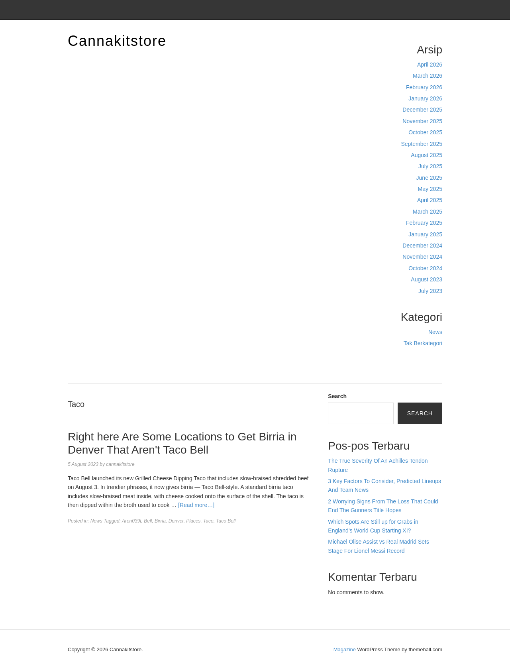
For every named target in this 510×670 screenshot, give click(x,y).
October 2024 (425, 268)
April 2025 (429, 200)
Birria (160, 521)
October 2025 (425, 132)
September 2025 (421, 144)
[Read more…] (196, 505)
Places (193, 521)
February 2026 (424, 87)
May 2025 (430, 189)
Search (337, 396)
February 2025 (424, 223)
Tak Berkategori (423, 343)
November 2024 (422, 256)
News (435, 332)
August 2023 (426, 279)
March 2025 (427, 211)
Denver (176, 521)
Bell (148, 521)
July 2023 (430, 291)
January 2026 (425, 98)
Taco (208, 521)
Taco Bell (225, 521)
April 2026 (429, 64)
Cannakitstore (117, 41)
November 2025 (422, 121)
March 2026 (427, 76)
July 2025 (430, 166)
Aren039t (131, 521)
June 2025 (429, 178)
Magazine (344, 649)
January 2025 (425, 234)
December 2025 (422, 109)
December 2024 (422, 245)
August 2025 (426, 155)
